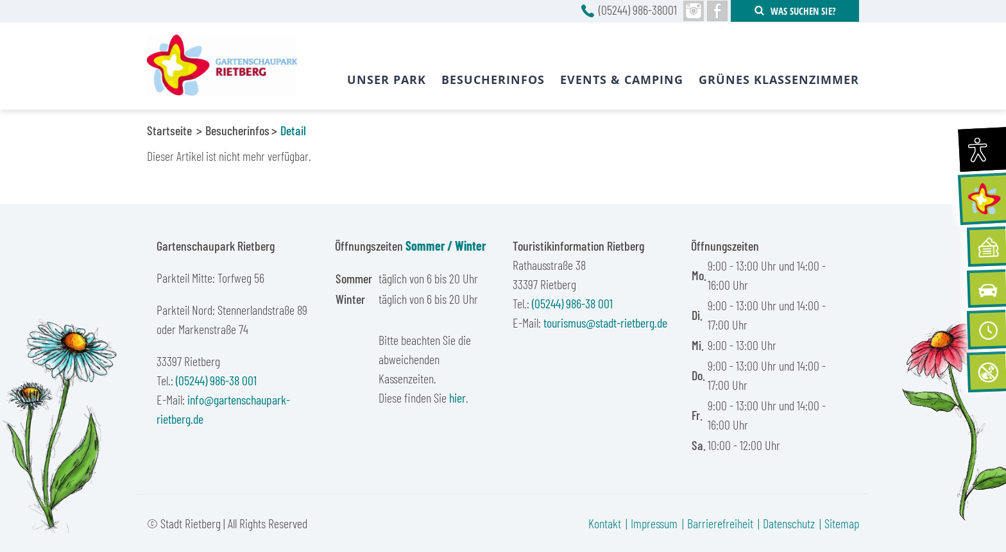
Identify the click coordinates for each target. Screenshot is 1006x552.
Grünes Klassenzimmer (779, 79)
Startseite (169, 130)
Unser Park (386, 79)
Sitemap (841, 523)
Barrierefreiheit (720, 523)
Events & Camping (621, 79)
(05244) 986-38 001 (216, 380)
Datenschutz (789, 523)
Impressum (654, 523)
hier (457, 397)
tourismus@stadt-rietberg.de (605, 322)
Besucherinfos (237, 130)
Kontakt (604, 523)
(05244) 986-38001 (638, 9)
